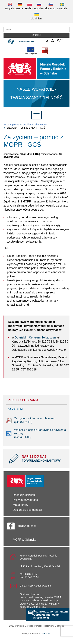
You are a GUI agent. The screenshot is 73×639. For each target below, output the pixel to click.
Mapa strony (26, 41)
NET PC (46, 633)
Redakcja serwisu (24, 494)
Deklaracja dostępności (27, 509)
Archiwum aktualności (35, 124)
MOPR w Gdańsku (24, 539)
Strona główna (11, 124)
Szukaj (36, 35)
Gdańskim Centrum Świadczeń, (35, 337)
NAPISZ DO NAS (43, 459)
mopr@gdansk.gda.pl (39, 585)
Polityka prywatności (25, 499)
